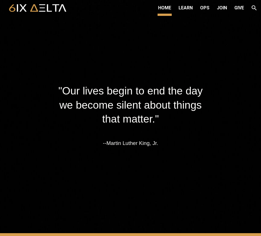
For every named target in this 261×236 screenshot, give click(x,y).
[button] (254, 8)
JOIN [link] (222, 7)
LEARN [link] (186, 7)
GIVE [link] (239, 7)
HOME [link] (164, 7)
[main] (130, 118)
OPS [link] (204, 7)
